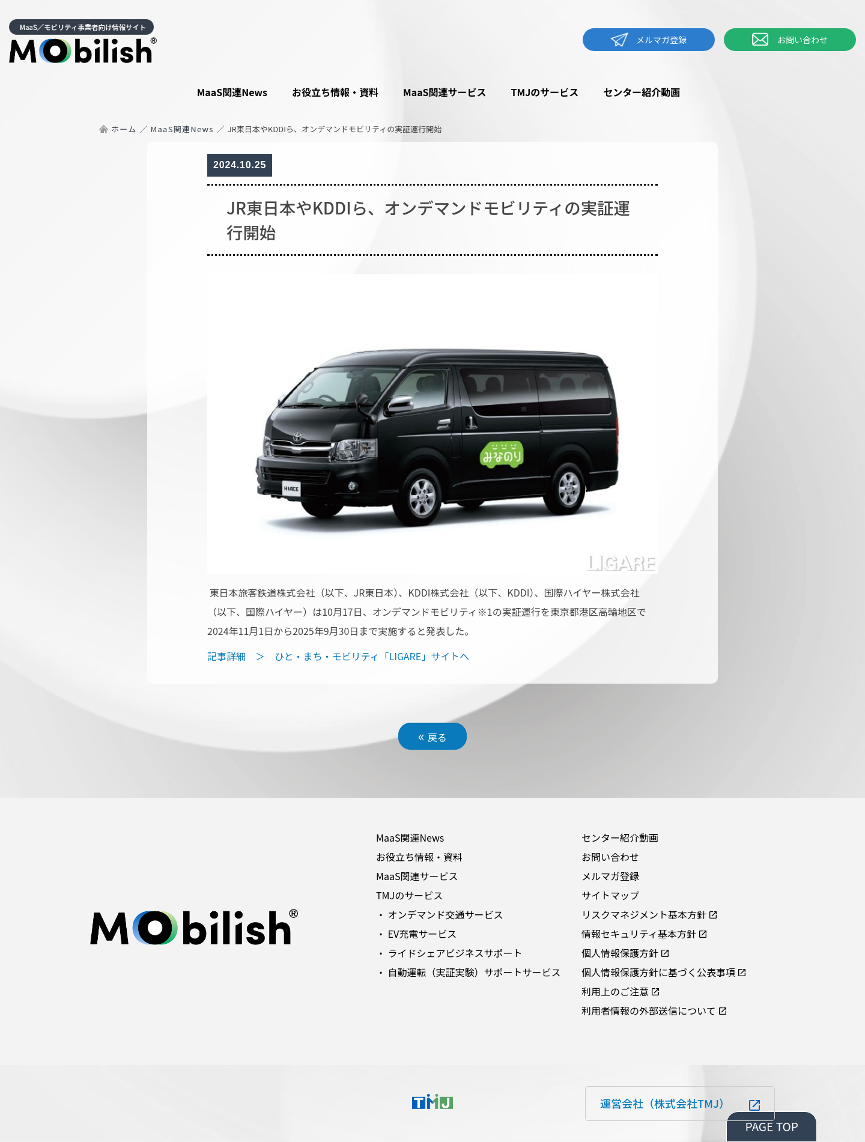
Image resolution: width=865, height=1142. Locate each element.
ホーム (124, 129)
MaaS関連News (232, 92)
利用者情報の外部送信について (648, 1010)
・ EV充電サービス (416, 933)
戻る (432, 735)
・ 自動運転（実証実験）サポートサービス (468, 972)
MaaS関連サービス (445, 92)
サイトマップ (610, 895)
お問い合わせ (790, 39)
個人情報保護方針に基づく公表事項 (658, 972)
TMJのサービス (545, 92)
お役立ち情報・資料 (335, 92)
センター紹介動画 (641, 92)
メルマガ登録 (648, 40)
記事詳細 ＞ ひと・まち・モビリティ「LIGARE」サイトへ (338, 656)
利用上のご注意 (615, 991)
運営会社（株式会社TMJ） (665, 1103)
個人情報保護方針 (619, 953)
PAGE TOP (771, 1126)
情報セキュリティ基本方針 (638, 933)
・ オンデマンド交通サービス (439, 914)
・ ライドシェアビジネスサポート (449, 953)
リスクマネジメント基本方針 (643, 914)
